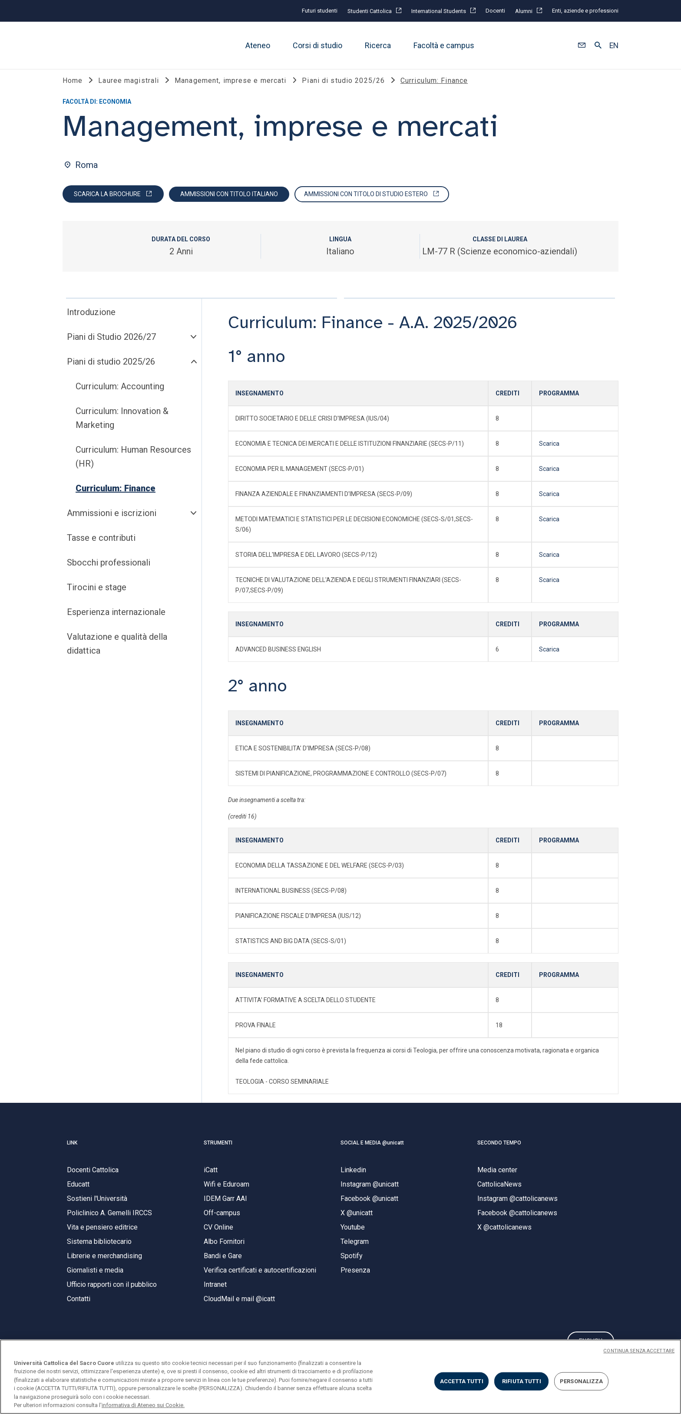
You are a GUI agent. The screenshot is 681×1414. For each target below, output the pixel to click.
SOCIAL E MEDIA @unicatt (372, 1151)
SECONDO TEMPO (499, 1151)
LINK (72, 1151)
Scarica (549, 452)
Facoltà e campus (443, 45)
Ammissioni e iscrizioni (111, 522)
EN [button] (613, 45)
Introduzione (91, 321)
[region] (340, 1376)
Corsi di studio (317, 45)
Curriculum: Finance (115, 497)
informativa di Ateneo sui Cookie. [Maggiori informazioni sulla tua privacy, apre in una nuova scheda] (143, 1405)
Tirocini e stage (96, 596)
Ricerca (378, 45)
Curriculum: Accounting (120, 395)
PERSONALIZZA (581, 1381)
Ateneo (257, 45)
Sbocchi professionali (108, 571)
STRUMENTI (218, 1151)
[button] (582, 45)
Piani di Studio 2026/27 (111, 346)
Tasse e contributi (101, 547)
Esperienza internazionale (116, 621)
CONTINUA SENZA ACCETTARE (638, 1351)
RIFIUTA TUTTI (521, 1381)
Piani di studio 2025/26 (111, 370)
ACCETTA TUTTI (461, 1381)
